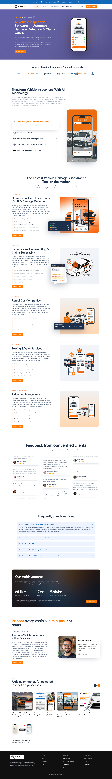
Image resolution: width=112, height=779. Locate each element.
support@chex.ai (88, 758)
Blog (63, 6)
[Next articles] (98, 686)
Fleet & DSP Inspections (68, 761)
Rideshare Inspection (67, 758)
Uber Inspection (66, 764)
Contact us (69, 6)
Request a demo (20, 51)
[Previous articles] (95, 686)
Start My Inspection (91, 6)
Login (82, 6)
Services (45, 6)
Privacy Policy (87, 767)
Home (36, 6)
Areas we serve (54, 6)
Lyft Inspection (66, 767)
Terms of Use (87, 764)
